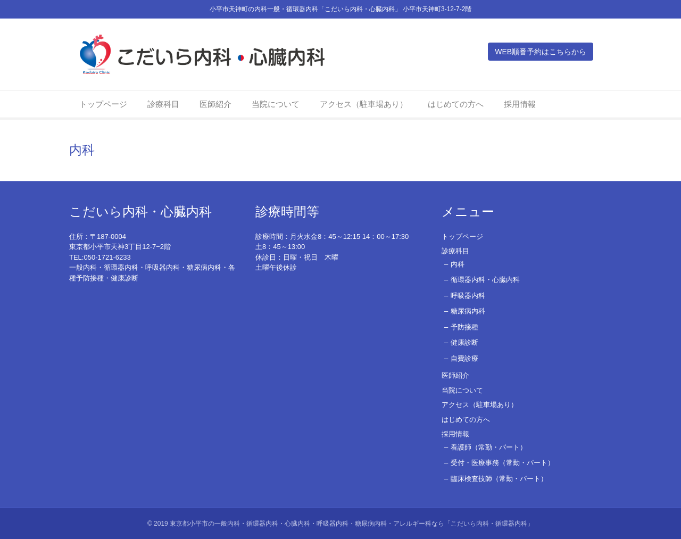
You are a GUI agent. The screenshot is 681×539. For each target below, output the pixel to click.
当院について (276, 105)
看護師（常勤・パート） (489, 447)
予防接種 (464, 327)
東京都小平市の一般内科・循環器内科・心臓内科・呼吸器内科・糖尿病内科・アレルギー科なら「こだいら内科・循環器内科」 (352, 523)
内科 (457, 264)
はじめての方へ (456, 105)
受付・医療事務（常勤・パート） (502, 463)
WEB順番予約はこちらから (551, 52)
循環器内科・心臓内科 (485, 280)
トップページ (103, 105)
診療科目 (163, 105)
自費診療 (464, 358)
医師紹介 (215, 105)
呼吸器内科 (468, 296)
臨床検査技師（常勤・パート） (499, 479)
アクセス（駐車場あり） (364, 105)
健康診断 (464, 342)
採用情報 (520, 105)
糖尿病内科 (468, 311)
